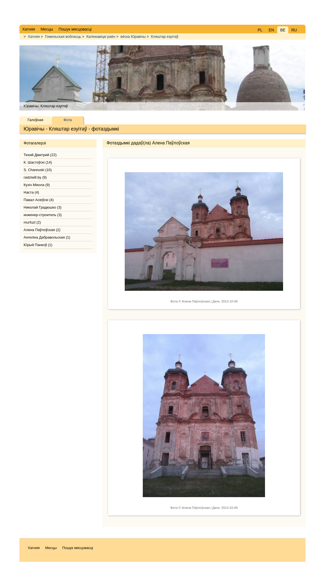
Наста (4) (31, 192)
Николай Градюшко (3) (42, 207)
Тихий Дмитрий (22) (40, 155)
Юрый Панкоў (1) (38, 245)
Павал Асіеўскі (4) (39, 200)
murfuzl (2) (32, 222)
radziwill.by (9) (35, 177)
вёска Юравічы (133, 36)
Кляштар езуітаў (164, 36)
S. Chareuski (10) (38, 170)
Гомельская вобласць (63, 36)
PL (260, 30)
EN (271, 30)
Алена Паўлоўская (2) (42, 230)
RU (294, 30)
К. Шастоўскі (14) (38, 162)
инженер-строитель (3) (43, 215)
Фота (68, 120)
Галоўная (35, 120)
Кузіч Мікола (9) (37, 185)
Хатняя (34, 36)
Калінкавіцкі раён (100, 36)
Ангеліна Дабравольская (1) (47, 237)
